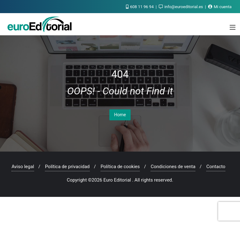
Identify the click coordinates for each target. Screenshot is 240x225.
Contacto (215, 166)
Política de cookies (120, 166)
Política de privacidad (67, 166)
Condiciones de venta (173, 166)
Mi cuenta (220, 6)
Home (120, 114)
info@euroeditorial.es (181, 6)
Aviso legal (23, 166)
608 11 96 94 (140, 6)
